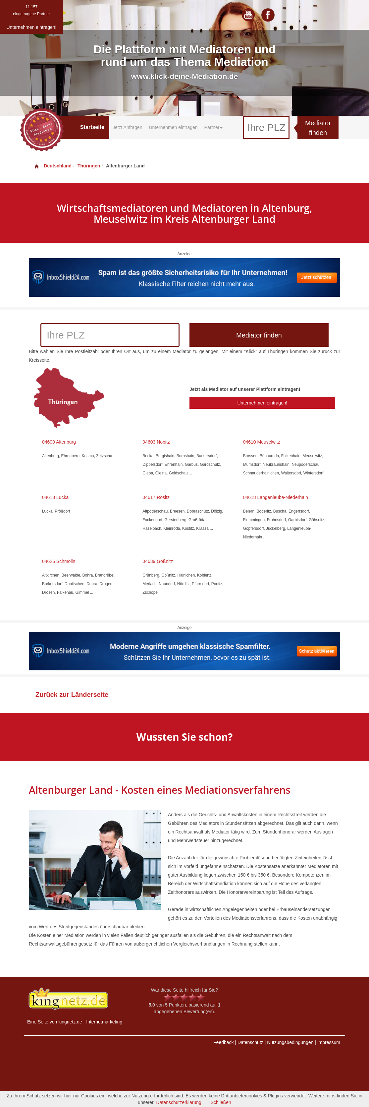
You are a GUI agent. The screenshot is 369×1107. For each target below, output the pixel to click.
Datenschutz (250, 1042)
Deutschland (53, 165)
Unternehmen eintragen (173, 127)
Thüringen (89, 165)
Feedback (223, 1042)
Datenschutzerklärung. (179, 1102)
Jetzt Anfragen (127, 127)
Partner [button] (213, 127)
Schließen (221, 1102)
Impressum (328, 1042)
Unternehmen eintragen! (262, 402)
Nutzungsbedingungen (290, 1042)
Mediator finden (318, 127)
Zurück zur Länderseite (71, 694)
